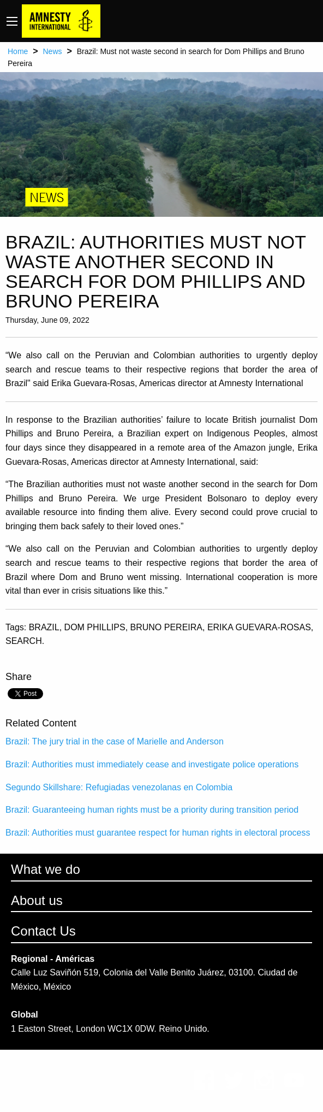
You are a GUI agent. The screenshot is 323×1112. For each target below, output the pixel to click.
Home (18, 51)
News (52, 51)
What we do (45, 869)
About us (37, 900)
